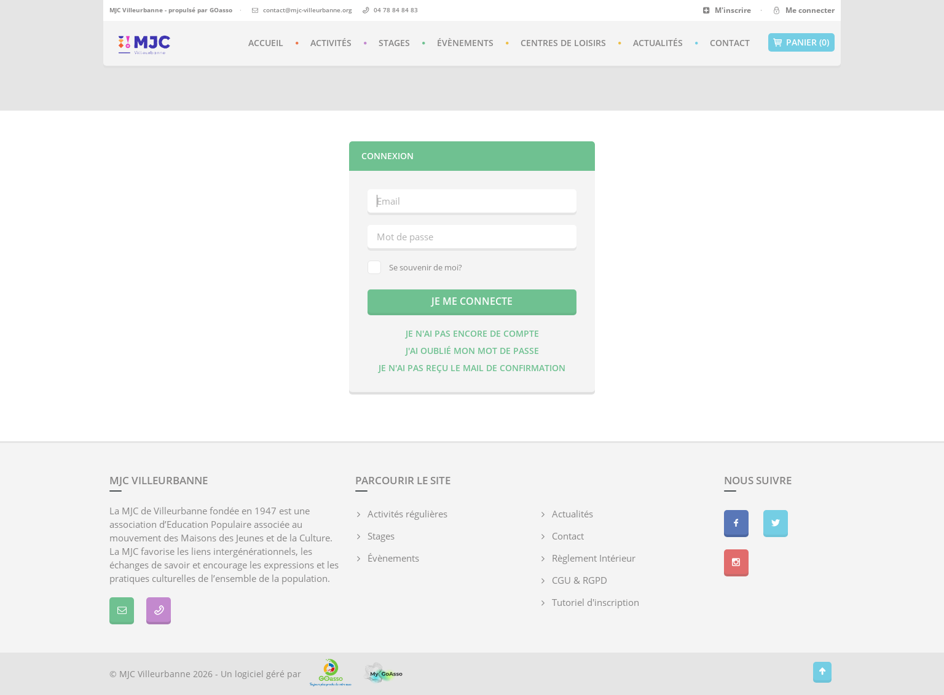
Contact (730, 43)
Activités (331, 43)
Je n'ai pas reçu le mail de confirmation (472, 368)
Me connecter (803, 10)
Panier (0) (801, 42)
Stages (394, 43)
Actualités (658, 43)
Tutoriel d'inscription (595, 602)
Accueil (265, 43)
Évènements (465, 43)
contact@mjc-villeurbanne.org (307, 10)
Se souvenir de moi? (415, 267)
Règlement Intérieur (593, 558)
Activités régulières (407, 514)
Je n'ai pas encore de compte (472, 333)
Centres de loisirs (563, 43)
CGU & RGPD (579, 580)
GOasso (221, 10)
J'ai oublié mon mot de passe (472, 350)
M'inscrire (727, 10)
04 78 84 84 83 (396, 10)
